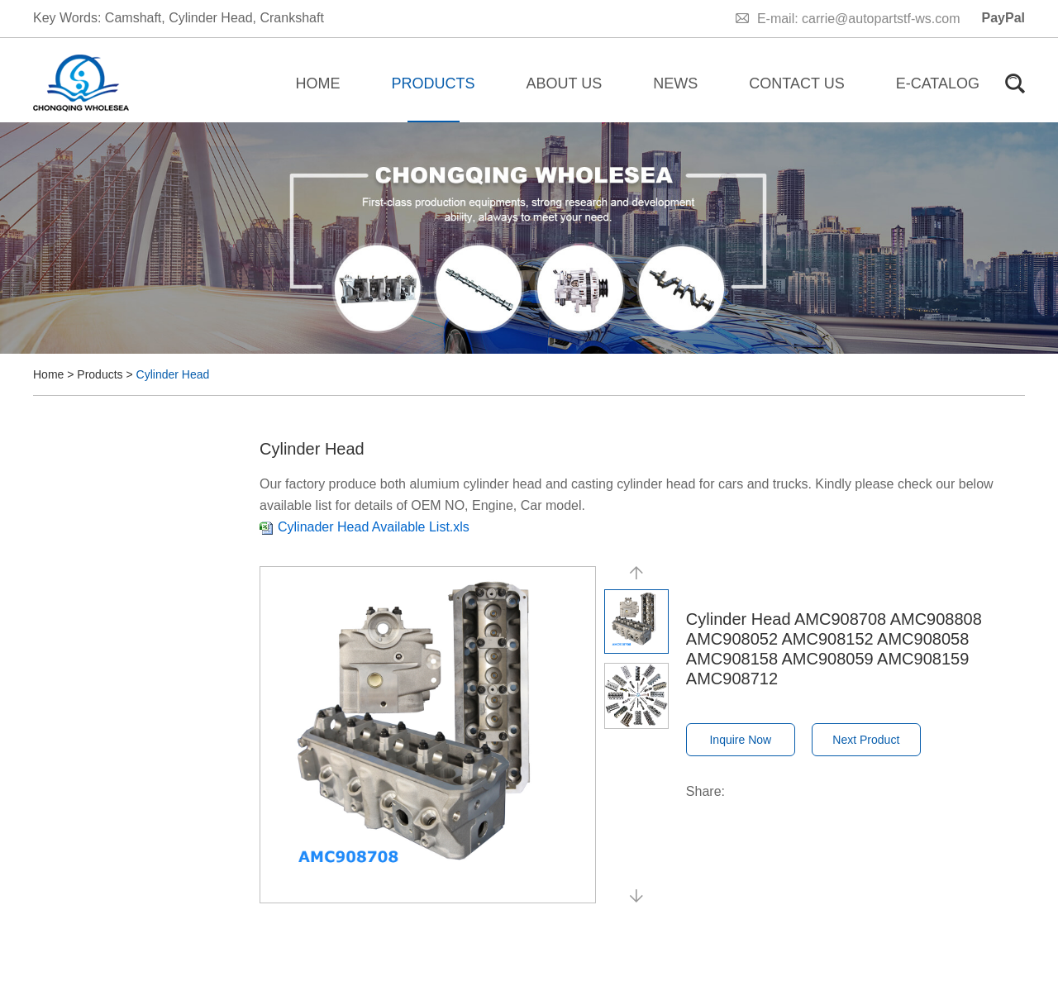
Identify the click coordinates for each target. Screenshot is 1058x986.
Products (433, 83)
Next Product (865, 739)
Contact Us (796, 83)
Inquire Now (740, 739)
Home (318, 83)
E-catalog (937, 83)
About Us (565, 83)
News (675, 83)
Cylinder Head (210, 18)
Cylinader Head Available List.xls (373, 527)
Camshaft (133, 18)
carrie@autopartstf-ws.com (881, 19)
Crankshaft (291, 18)
